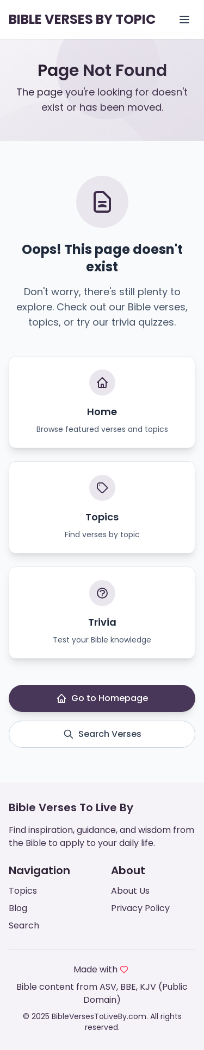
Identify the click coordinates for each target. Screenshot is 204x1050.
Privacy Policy (140, 908)
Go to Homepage (102, 698)
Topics (23, 890)
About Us (130, 890)
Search (24, 925)
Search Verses (102, 734)
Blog (18, 908)
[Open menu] (184, 19)
